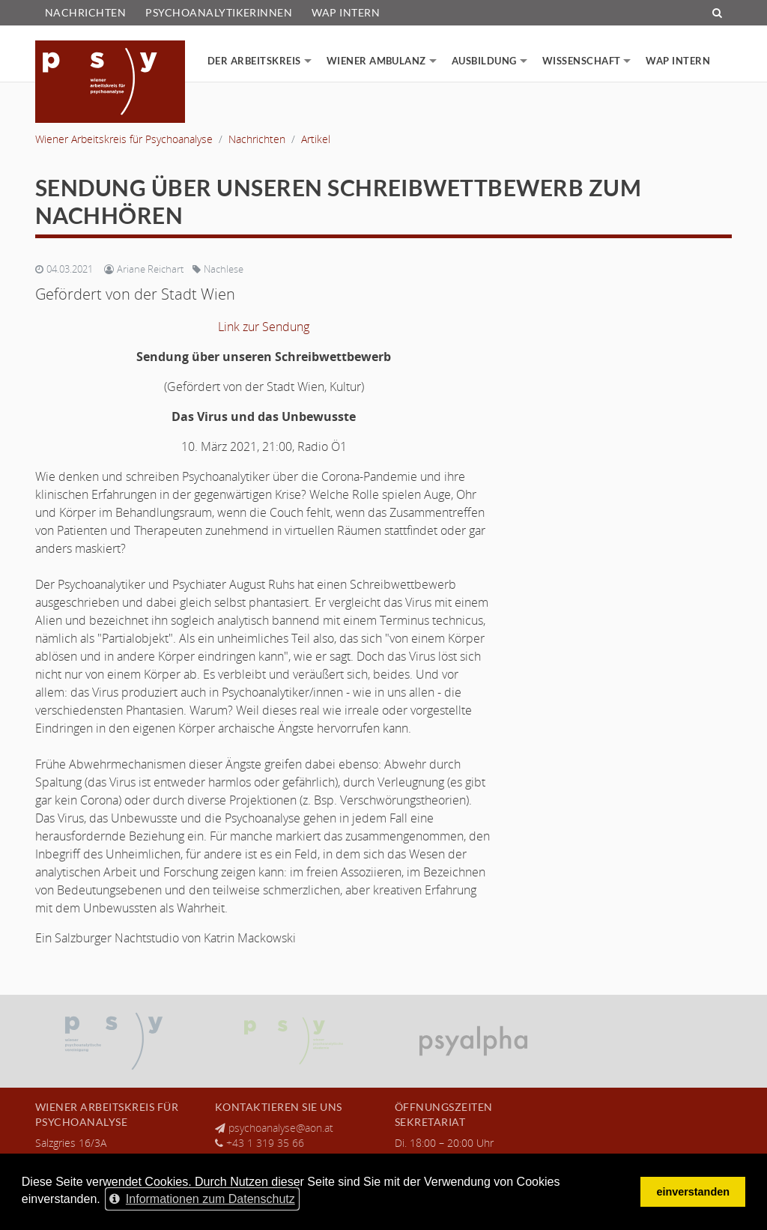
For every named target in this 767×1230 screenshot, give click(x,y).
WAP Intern (346, 13)
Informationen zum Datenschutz (202, 1199)
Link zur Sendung (263, 326)
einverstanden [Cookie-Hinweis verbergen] (693, 1192)
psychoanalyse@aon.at (280, 1128)
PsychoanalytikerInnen (218, 13)
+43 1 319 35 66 (265, 1143)
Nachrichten (85, 13)
